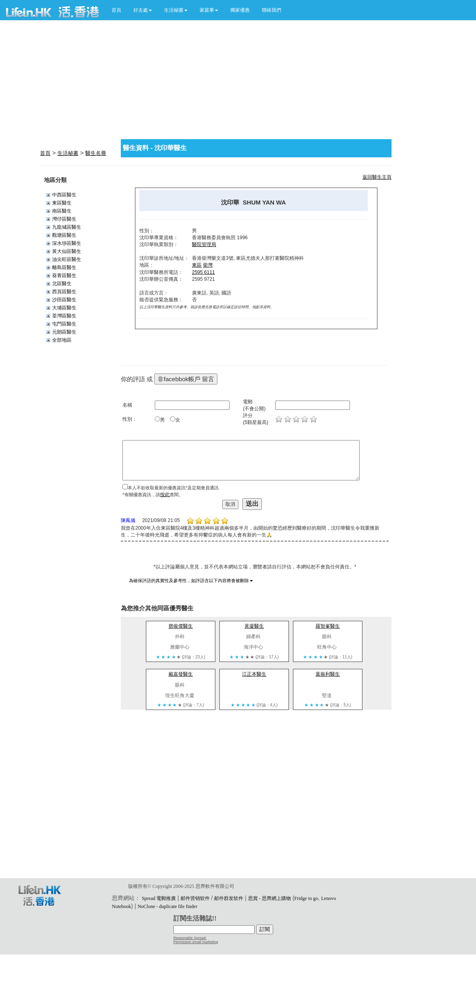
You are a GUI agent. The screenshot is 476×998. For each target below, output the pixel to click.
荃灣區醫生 (64, 316)
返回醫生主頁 (377, 177)
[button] (142, 10)
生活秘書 (67, 153)
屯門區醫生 (64, 324)
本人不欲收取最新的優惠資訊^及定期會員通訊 (173, 487)
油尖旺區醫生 (66, 259)
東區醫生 (62, 203)
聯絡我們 (271, 10)
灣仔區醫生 (64, 219)
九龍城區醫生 (66, 227)
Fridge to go (306, 898)
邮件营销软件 (195, 898)
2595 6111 (203, 272)
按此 (165, 494)
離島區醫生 (64, 267)
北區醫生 (62, 283)
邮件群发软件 (228, 898)
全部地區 (62, 340)
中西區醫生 (64, 195)
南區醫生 (62, 211)
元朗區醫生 (64, 332)
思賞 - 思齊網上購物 (269, 898)
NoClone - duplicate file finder (167, 906)
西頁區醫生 (64, 291)
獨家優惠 (240, 10)
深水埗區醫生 (66, 243)
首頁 (116, 10)
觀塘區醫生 (64, 235)
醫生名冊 (95, 153)
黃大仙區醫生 (66, 251)
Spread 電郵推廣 (159, 898)
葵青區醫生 (64, 275)
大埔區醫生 (64, 308)
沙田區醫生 (64, 300)
